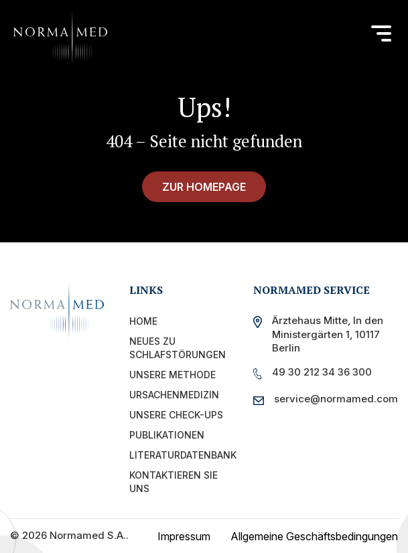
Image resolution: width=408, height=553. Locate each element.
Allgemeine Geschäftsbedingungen (314, 536)
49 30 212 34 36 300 (322, 372)
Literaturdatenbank (182, 455)
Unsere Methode (172, 374)
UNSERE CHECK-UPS (176, 414)
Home (143, 321)
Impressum (183, 536)
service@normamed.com (332, 398)
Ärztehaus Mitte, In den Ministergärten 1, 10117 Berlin (327, 334)
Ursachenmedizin (174, 394)
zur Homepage (204, 186)
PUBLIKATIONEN (166, 435)
